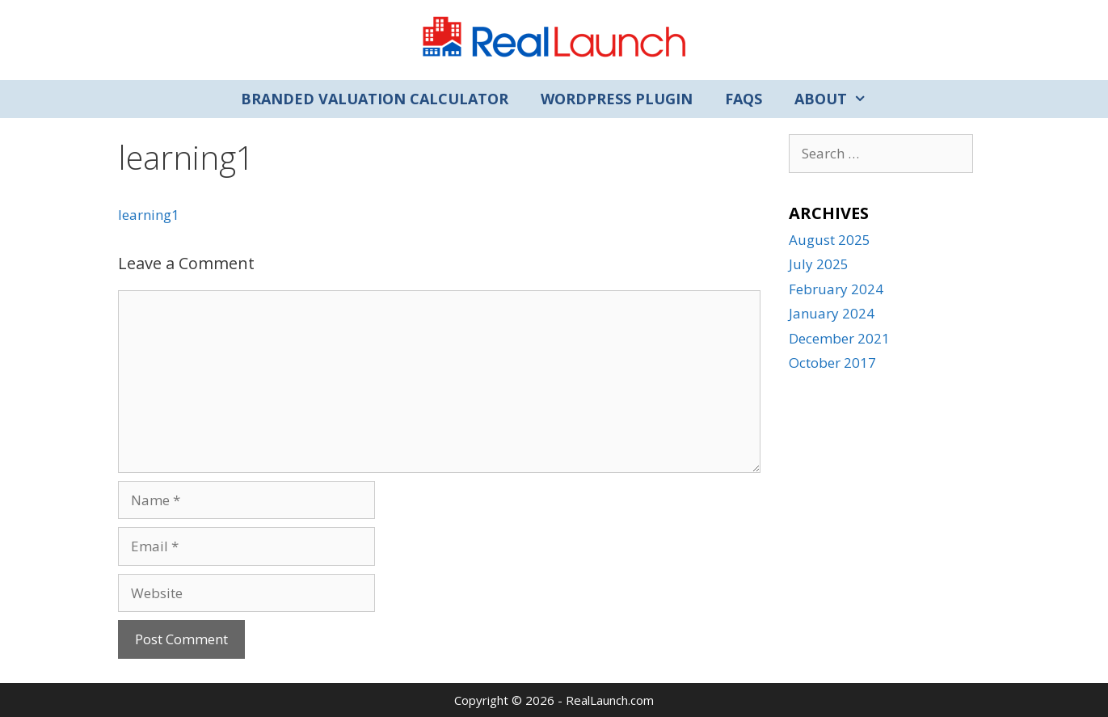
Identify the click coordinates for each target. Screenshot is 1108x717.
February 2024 (836, 289)
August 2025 (829, 239)
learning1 (148, 214)
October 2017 (832, 362)
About (838, 99)
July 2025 (819, 264)
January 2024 (831, 313)
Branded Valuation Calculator (374, 98)
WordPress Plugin (617, 98)
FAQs (743, 98)
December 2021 (839, 338)
